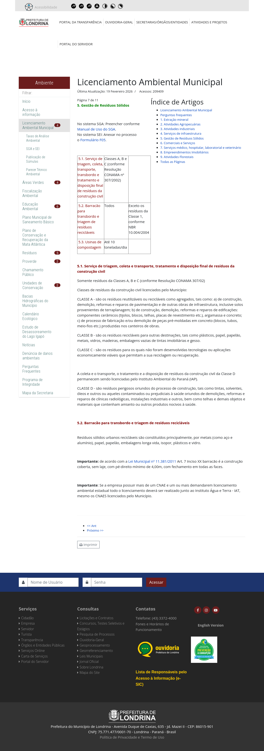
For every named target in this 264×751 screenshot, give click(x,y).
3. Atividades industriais (177, 129)
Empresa (28, 623)
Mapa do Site (90, 672)
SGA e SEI (32, 149)
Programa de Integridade (32, 382)
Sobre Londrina (91, 667)
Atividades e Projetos (209, 22)
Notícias (28, 345)
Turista (26, 634)
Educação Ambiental (30, 206)
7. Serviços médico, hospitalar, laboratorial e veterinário (200, 147)
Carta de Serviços (34, 656)
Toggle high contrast (105, 6)
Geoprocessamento (95, 645)
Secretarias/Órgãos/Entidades (162, 22)
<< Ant (91, 526)
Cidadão (27, 618)
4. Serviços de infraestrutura (180, 133)
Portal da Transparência (80, 22)
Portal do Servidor (76, 44)
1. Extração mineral (174, 119)
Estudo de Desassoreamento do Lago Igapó (36, 332)
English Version (211, 625)
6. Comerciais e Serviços (177, 143)
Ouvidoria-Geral (119, 22)
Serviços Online (33, 650)
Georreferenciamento (96, 650)
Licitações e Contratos (96, 618)
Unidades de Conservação (32, 285)
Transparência (32, 640)
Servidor (27, 629)
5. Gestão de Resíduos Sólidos (182, 138)
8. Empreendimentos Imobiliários (184, 152)
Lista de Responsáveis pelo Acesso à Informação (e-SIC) (161, 678)
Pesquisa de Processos (97, 634)
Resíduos (29, 253)
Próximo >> (95, 530)
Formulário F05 (92, 139)
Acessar (156, 582)
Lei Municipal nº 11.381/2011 (152, 461)
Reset (89, 6)
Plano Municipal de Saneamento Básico (38, 219)
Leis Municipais (91, 656)
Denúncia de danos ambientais (37, 355)
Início (26, 101)
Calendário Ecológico (30, 316)
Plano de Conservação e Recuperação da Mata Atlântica (35, 237)
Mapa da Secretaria (37, 393)
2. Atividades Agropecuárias (180, 124)
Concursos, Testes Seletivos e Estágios (100, 626)
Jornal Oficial (89, 661)
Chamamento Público (32, 272)
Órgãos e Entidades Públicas (43, 645)
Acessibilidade (45, 7)
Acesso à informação (31, 112)
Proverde (29, 261)
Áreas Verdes (33, 182)
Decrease (81, 6)
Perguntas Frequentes (31, 369)
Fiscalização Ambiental (32, 193)
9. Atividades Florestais (177, 157)
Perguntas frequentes (176, 115)
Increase (74, 6)
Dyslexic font (97, 6)
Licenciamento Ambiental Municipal (38, 125)
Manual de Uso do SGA (96, 129)
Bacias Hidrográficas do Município (35, 301)
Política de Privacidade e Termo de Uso (132, 737)
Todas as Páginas (172, 162)
